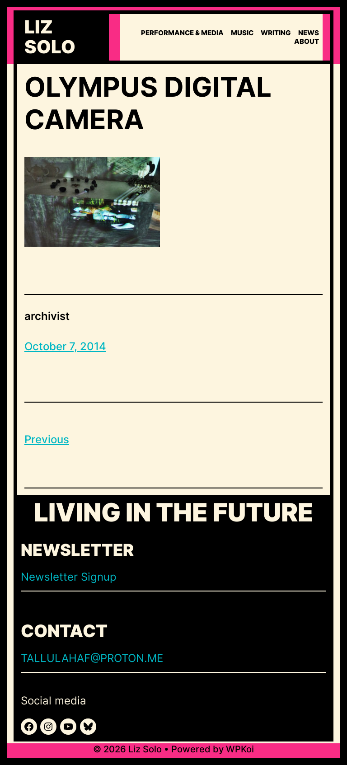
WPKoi (240, 749)
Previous (46, 439)
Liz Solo (49, 37)
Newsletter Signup (69, 576)
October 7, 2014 (65, 346)
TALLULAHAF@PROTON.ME (92, 658)
